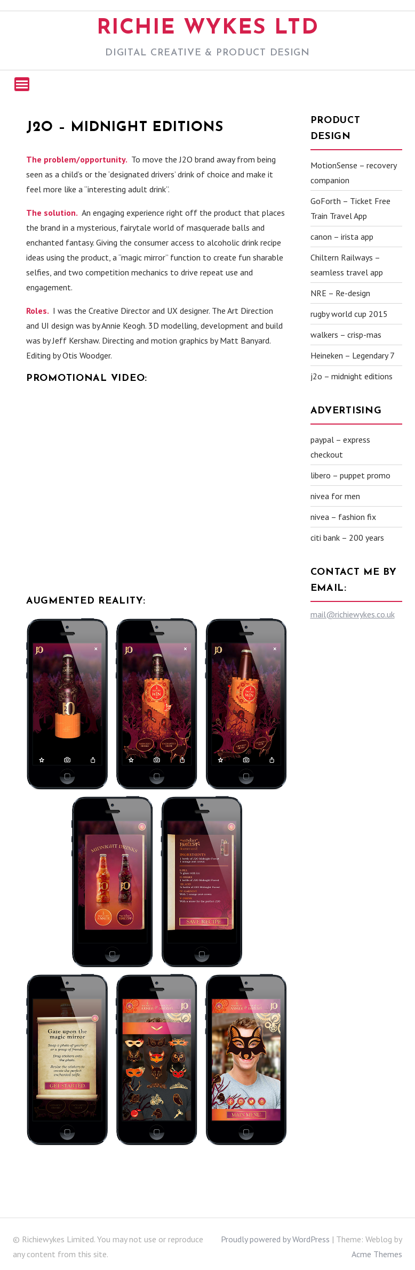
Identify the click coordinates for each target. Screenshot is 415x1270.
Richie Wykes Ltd (208, 28)
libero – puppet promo (350, 475)
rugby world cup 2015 (349, 313)
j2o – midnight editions (351, 376)
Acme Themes (377, 1254)
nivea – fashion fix (343, 516)
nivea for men (335, 496)
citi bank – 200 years (347, 537)
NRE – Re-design (340, 293)
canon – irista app (341, 236)
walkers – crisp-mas (345, 334)
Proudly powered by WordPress (275, 1239)
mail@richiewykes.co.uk (352, 614)
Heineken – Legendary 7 (352, 355)
